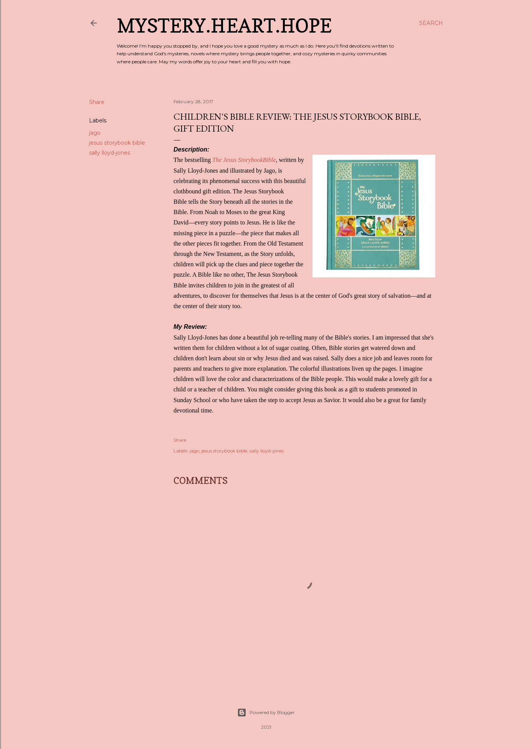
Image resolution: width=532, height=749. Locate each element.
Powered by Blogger (266, 712)
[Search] (431, 23)
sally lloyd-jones (109, 152)
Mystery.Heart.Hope (224, 25)
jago (95, 132)
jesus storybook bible (117, 142)
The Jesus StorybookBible (244, 160)
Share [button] (96, 102)
